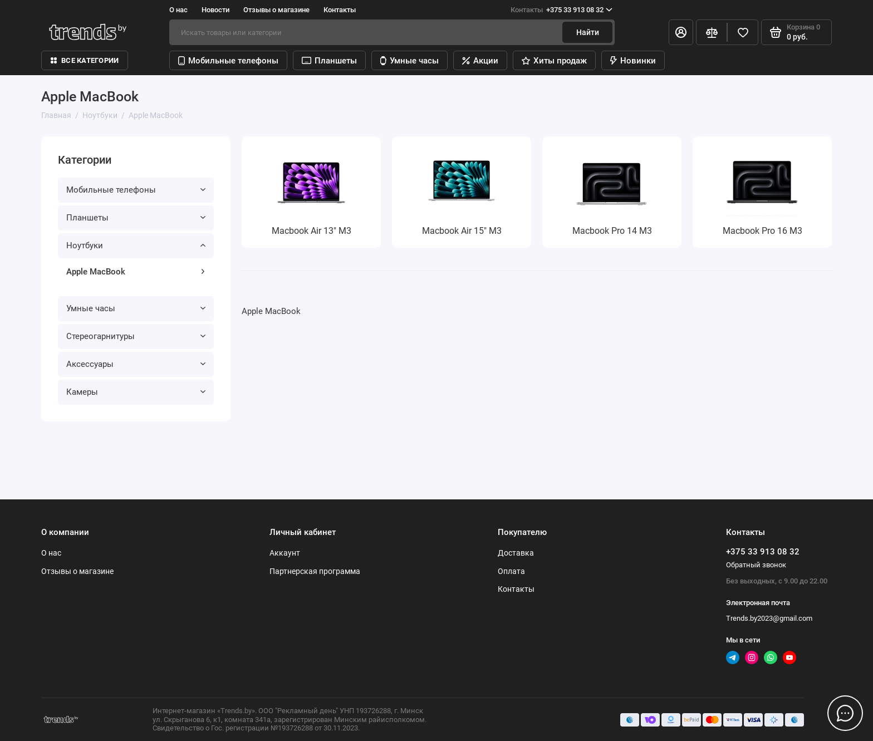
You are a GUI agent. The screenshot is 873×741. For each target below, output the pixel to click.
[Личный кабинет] (681, 32)
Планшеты (329, 61)
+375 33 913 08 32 (561, 10)
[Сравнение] (712, 32)
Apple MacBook (135, 272)
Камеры (135, 392)
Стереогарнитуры (135, 336)
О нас (178, 10)
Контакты (339, 10)
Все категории (85, 60)
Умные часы (409, 61)
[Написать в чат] (845, 713)
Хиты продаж (554, 61)
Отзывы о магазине (276, 10)
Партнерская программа (314, 571)
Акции (480, 61)
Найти (587, 32)
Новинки (633, 61)
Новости (215, 10)
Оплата (511, 571)
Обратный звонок (756, 565)
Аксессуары (135, 364)
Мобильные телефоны (228, 61)
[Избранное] (743, 32)
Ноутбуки (135, 246)
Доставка (516, 552)
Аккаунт (284, 552)
